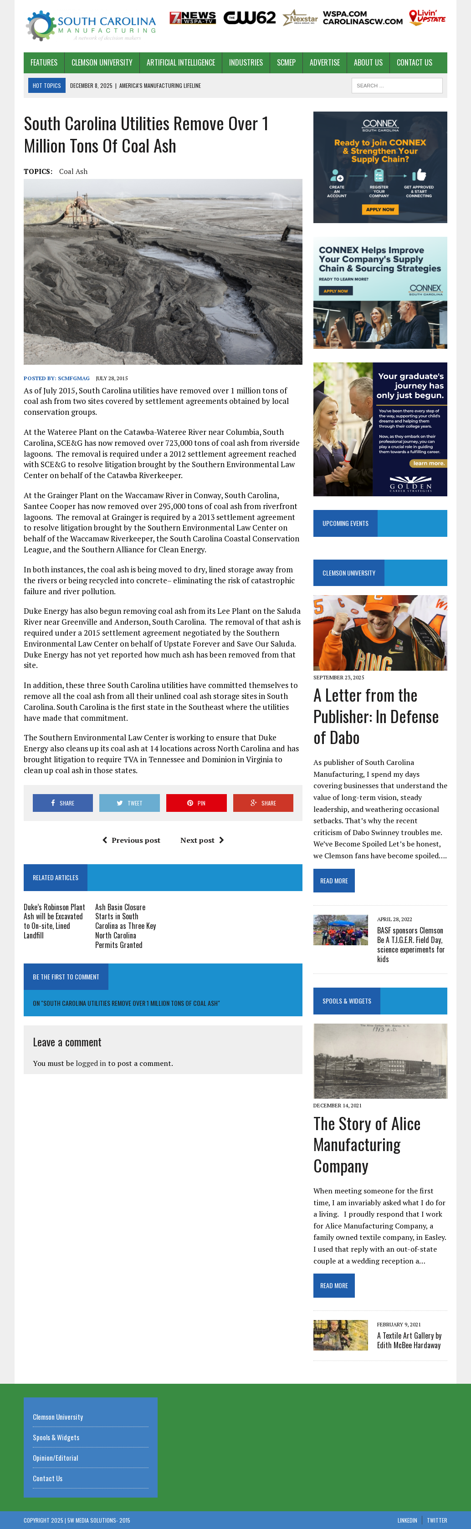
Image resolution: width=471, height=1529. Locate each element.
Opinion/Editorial (55, 1458)
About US (368, 62)
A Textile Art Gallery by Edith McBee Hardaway (409, 1340)
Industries (246, 62)
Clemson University (102, 62)
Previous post (131, 840)
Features (44, 62)
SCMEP (286, 62)
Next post (202, 840)
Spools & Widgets (347, 1000)
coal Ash (73, 171)
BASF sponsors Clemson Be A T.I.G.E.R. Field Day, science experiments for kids (411, 944)
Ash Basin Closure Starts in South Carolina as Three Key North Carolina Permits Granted (125, 926)
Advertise (325, 62)
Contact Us (414, 62)
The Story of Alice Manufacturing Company (367, 1144)
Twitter (437, 1520)
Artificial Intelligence (181, 62)
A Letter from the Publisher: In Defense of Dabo (376, 715)
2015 (124, 1520)
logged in (91, 1063)
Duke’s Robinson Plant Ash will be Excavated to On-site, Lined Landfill (54, 921)
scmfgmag (74, 378)
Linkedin (407, 1520)
